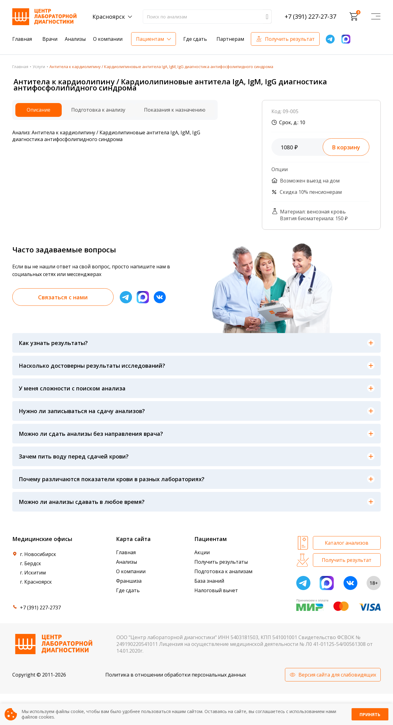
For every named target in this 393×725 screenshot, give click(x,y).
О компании (108, 39)
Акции (202, 552)
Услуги (39, 66)
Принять (370, 714)
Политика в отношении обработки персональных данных (175, 674)
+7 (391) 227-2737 (40, 607)
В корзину (346, 147)
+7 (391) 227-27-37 (310, 16)
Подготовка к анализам (223, 571)
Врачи (49, 39)
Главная (22, 39)
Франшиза (129, 580)
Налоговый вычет (216, 590)
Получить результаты (221, 561)
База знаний (209, 580)
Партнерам (230, 39)
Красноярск (108, 16)
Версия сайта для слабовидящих (337, 674)
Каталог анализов (346, 542)
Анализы (75, 39)
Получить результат (290, 39)
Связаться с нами (63, 297)
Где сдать (195, 39)
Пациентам (150, 39)
